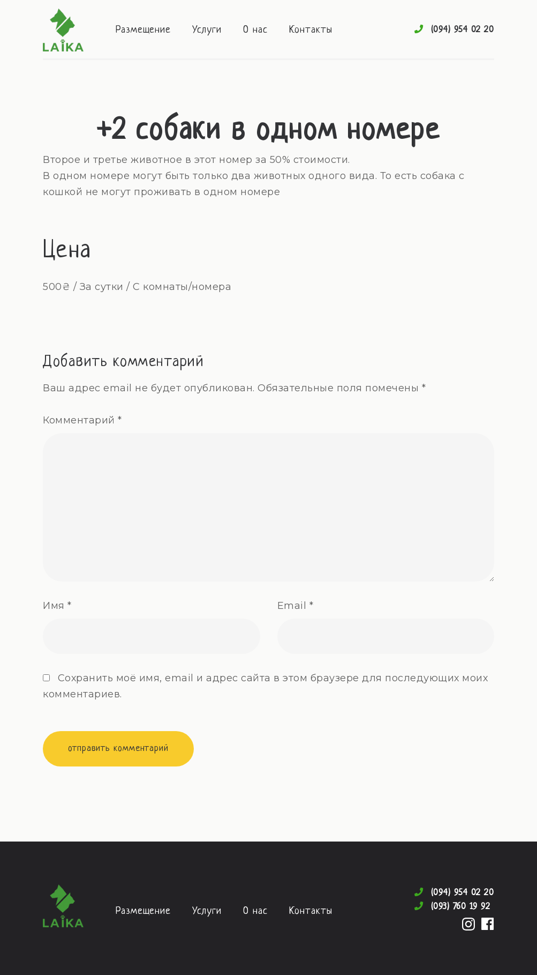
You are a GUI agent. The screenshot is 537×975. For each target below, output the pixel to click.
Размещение (143, 30)
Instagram (468, 924)
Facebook (487, 924)
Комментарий (82, 420)
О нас (255, 30)
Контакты (310, 30)
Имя (57, 606)
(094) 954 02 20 (463, 30)
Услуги (207, 30)
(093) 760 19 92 (461, 907)
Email (295, 606)
